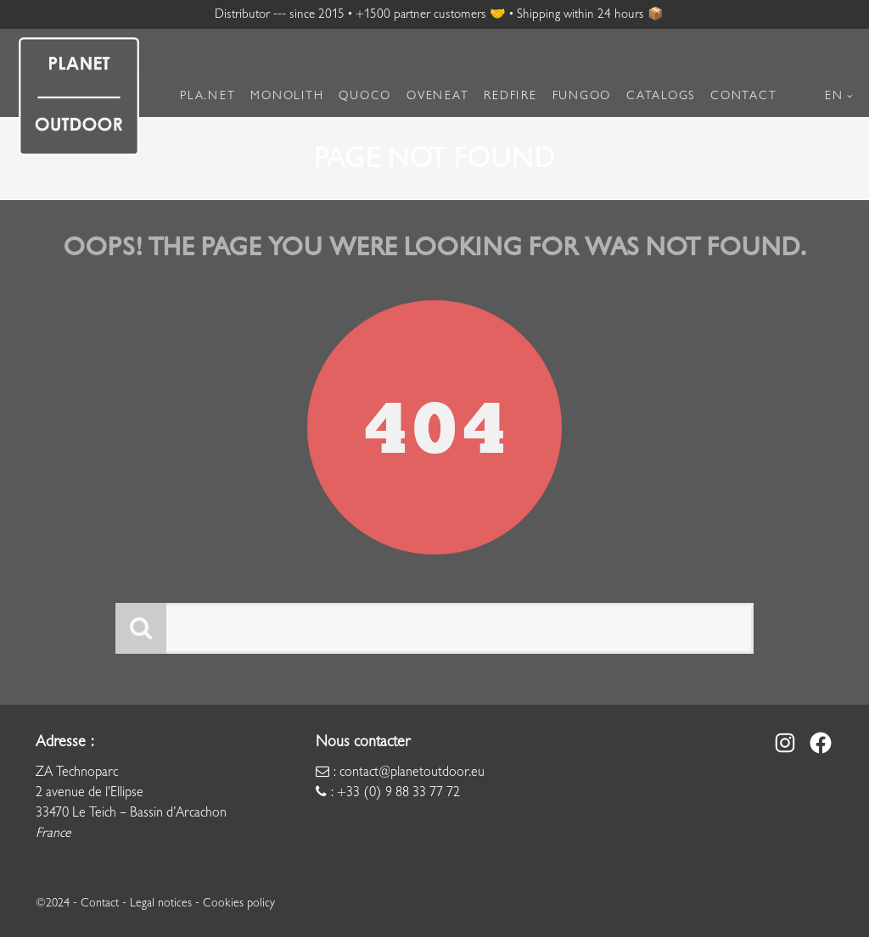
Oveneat (437, 95)
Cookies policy (239, 902)
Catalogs (660, 95)
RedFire (510, 95)
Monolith (286, 95)
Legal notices (161, 902)
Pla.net (207, 95)
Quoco (365, 95)
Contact (743, 95)
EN (834, 95)
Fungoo (582, 95)
